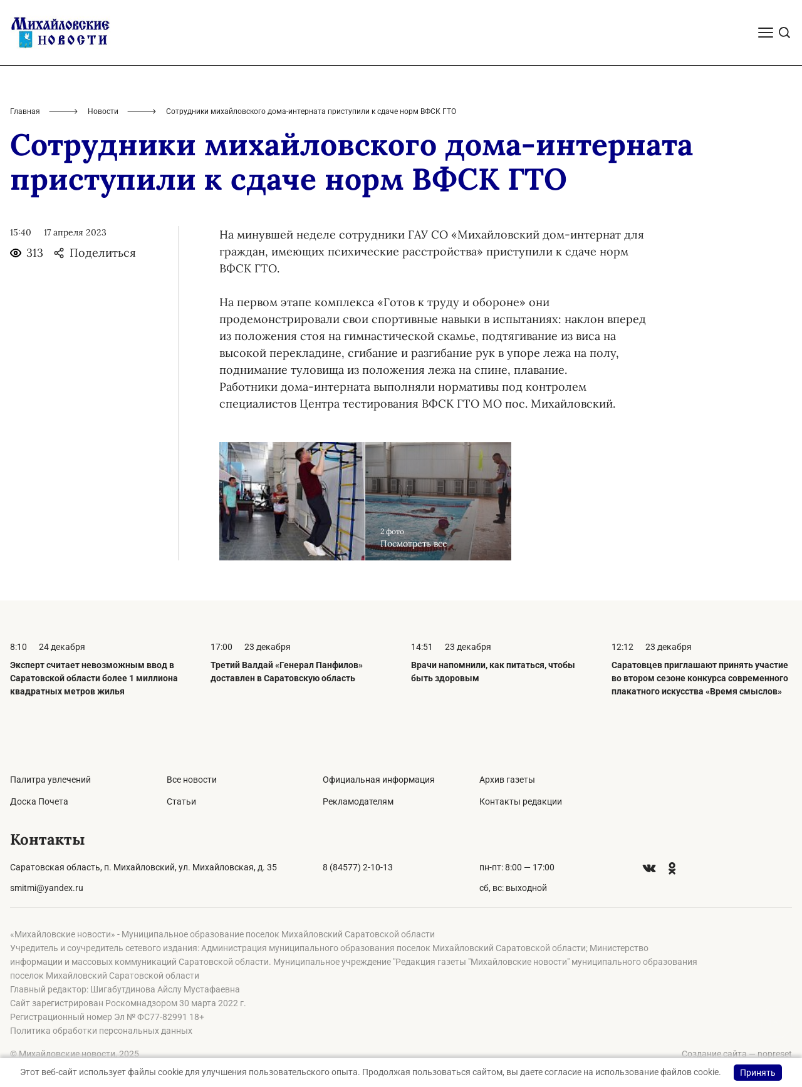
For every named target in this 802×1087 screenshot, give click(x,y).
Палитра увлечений (50, 780)
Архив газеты (507, 780)
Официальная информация (379, 780)
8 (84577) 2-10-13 (358, 867)
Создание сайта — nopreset (737, 1054)
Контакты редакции (520, 801)
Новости (103, 111)
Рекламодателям (358, 801)
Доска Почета (39, 801)
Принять (758, 1073)
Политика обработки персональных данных (101, 1031)
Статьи (181, 801)
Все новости (192, 780)
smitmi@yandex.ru (46, 888)
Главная (25, 111)
